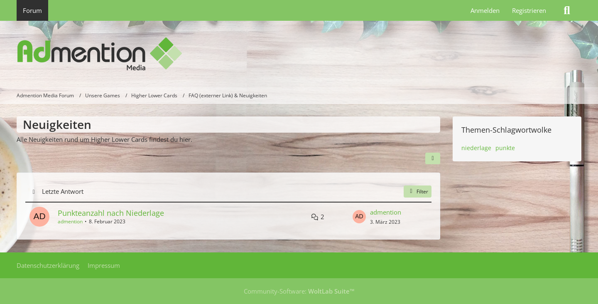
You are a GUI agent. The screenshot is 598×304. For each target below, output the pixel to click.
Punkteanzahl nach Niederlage (111, 213)
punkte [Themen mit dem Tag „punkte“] (505, 148)
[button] (432, 158)
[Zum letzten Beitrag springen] (359, 216)
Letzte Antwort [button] (62, 191)
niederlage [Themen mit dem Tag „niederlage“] (476, 148)
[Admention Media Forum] (299, 54)
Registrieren (529, 10)
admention (70, 221)
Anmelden (485, 10)
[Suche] (566, 10)
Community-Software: (299, 291)
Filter (417, 191)
